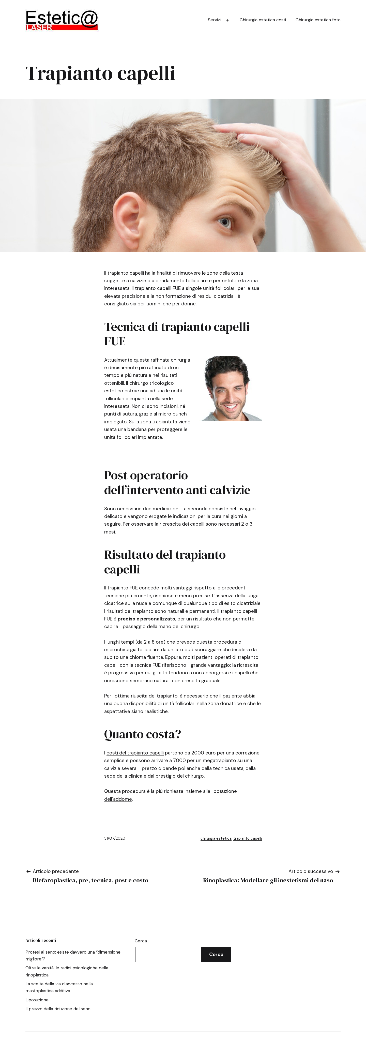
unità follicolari (179, 703)
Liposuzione (37, 1000)
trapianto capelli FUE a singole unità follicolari (185, 288)
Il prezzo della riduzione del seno (57, 1009)
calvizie (138, 280)
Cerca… (142, 941)
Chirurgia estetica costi (263, 20)
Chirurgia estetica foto (318, 20)
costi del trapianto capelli (135, 753)
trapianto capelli (247, 838)
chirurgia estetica (216, 838)
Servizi (214, 20)
